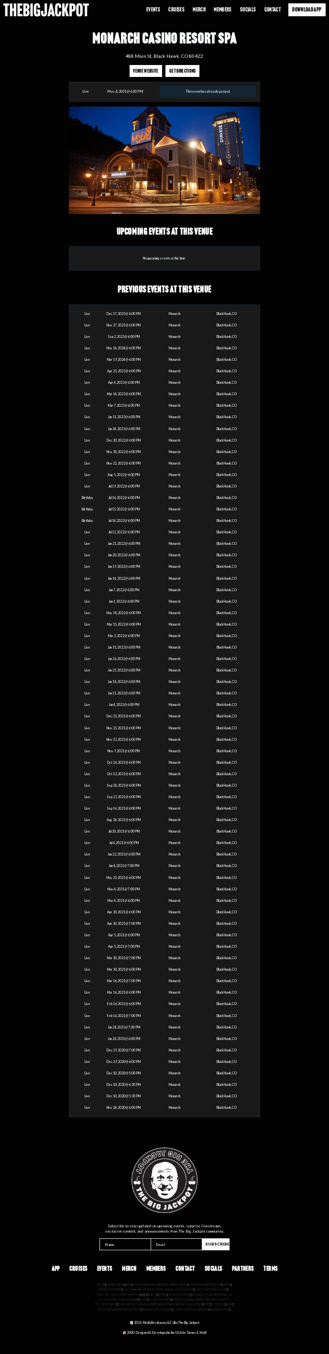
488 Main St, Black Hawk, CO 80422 (164, 56)
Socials (248, 9)
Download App (306, 9)
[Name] (125, 1244)
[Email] (176, 1244)
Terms (270, 1269)
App (56, 1269)
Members (156, 1269)
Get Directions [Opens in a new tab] (182, 71)
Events (153, 9)
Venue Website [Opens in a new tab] (145, 71)
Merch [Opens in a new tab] (199, 9)
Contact (272, 9)
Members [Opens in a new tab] (222, 9)
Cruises (176, 9)
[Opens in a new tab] (164, 1333)
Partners (242, 1269)
